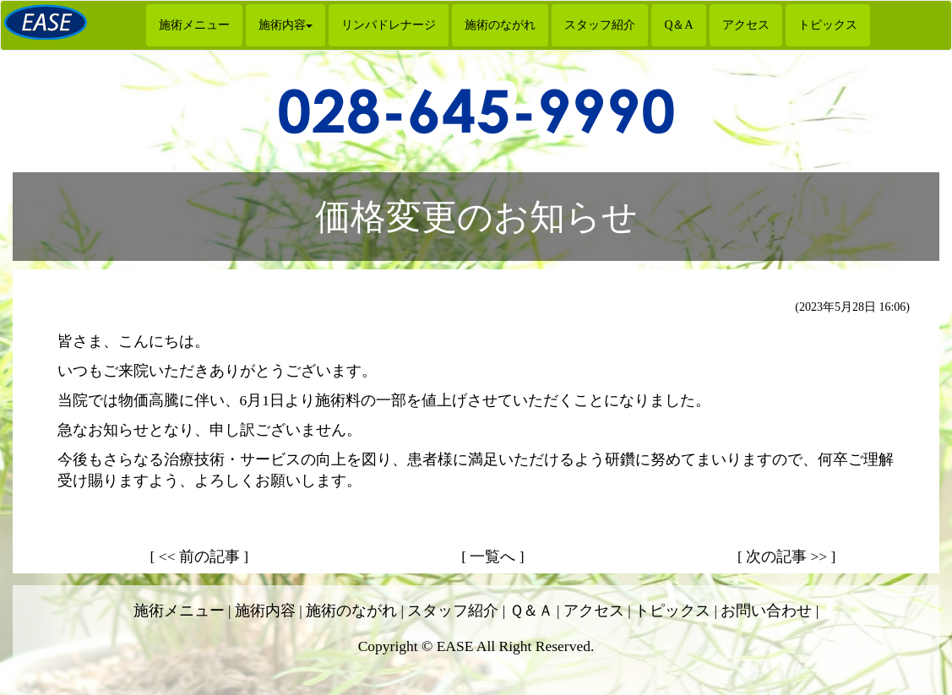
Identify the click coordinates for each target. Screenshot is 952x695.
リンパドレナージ (388, 25)
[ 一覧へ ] (492, 556)
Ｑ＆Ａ (531, 610)
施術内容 (265, 610)
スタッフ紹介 (599, 25)
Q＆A (678, 25)
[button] (285, 25)
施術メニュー (194, 25)
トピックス (827, 25)
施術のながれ (500, 25)
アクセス (746, 25)
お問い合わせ (766, 610)
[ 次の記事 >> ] (786, 556)
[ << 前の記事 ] (199, 556)
